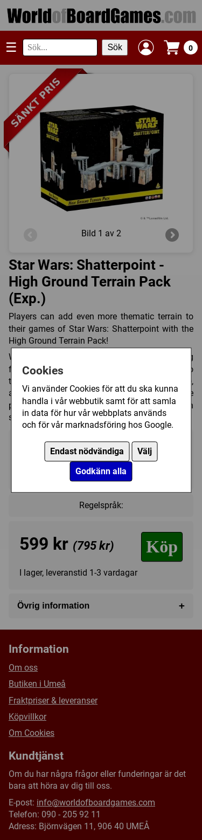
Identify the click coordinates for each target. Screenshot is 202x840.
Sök (114, 47)
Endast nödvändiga (87, 451)
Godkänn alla (101, 471)
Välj (144, 451)
